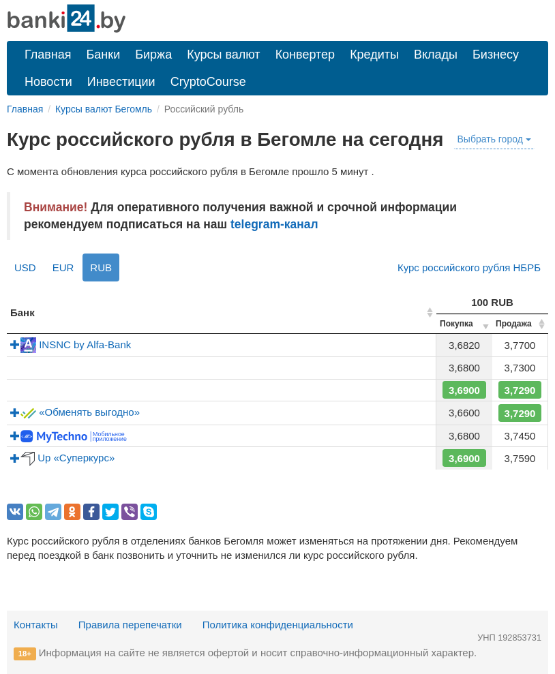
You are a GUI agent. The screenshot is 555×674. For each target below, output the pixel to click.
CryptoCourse (208, 82)
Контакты (36, 624)
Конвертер (305, 54)
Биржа (153, 54)
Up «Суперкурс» (62, 457)
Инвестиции (121, 82)
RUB (101, 267)
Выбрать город (494, 139)
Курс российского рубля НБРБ (469, 267)
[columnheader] (221, 313)
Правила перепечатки (130, 624)
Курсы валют (223, 54)
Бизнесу (495, 54)
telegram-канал (274, 224)
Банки (104, 54)
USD (25, 267)
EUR (63, 267)
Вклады (435, 54)
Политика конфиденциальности (277, 624)
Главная (48, 54)
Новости (48, 82)
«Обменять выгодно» (75, 412)
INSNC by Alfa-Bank (70, 344)
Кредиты (374, 54)
